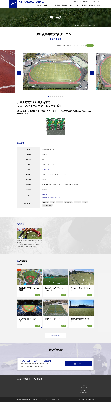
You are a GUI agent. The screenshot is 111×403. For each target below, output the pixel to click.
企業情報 (19, 400)
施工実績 (64, 5)
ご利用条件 (35, 400)
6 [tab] (58, 97)
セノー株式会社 (83, 393)
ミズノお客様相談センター (27, 400)
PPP (71, 5)
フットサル (72, 45)
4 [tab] (54, 97)
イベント (76, 5)
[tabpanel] (55, 72)
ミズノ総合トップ (84, 386)
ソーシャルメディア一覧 (54, 400)
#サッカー (61, 203)
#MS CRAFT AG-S (56, 206)
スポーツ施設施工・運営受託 (31, 2)
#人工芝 (45, 206)
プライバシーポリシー (43, 400)
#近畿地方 (45, 203)
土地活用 (84, 5)
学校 (57, 45)
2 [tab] (50, 97)
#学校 (53, 203)
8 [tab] (62, 97)
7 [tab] (60, 97)
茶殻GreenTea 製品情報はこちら (52, 198)
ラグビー (81, 45)
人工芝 (45, 5)
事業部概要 (85, 1)
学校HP (44, 195)
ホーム (39, 5)
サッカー (63, 45)
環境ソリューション (94, 5)
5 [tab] (56, 97)
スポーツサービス (84, 388)
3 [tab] (52, 97)
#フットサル (70, 203)
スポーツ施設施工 (55, 5)
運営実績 (75, 1)
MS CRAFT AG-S (46, 170)
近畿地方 (49, 45)
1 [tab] (48, 97)
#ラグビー (80, 203)
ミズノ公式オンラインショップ (87, 391)
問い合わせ (96, 1)
